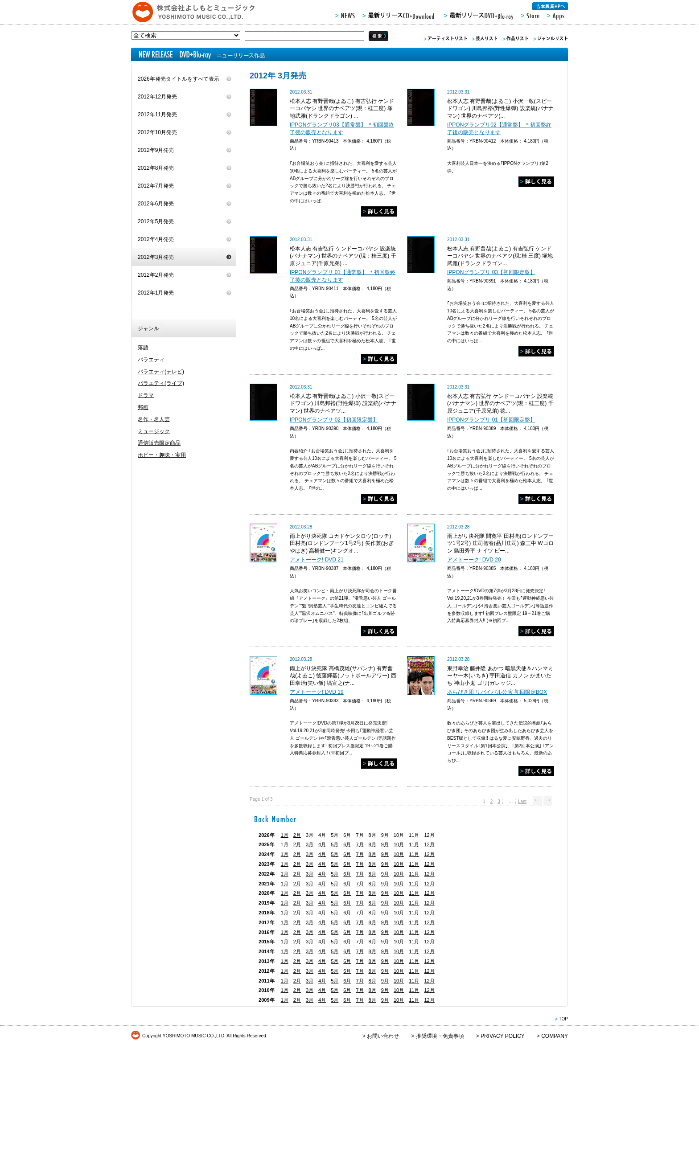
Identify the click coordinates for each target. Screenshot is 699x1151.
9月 (385, 844)
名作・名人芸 (154, 419)
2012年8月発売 (156, 168)
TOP (563, 1018)
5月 (334, 844)
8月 (372, 844)
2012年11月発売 (157, 114)
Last (522, 801)
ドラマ (146, 395)
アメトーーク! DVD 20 (474, 560)
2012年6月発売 (156, 204)
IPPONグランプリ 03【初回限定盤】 (491, 272)
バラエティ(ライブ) (161, 383)
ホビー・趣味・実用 (162, 455)
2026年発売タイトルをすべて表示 (178, 79)
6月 (347, 844)
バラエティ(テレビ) (161, 372)
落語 (143, 347)
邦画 (143, 407)
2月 (297, 835)
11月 (414, 844)
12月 (429, 844)
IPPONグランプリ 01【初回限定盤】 (491, 420)
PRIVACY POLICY (503, 1036)
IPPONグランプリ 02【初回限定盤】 (334, 420)
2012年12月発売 (157, 97)
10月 (399, 844)
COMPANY (554, 1036)
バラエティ (151, 359)
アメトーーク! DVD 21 (317, 560)
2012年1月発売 (156, 293)
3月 (309, 844)
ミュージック (154, 431)
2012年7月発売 (156, 186)
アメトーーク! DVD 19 (317, 692)
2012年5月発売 (156, 221)
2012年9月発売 (156, 150)
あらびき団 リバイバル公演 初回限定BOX (497, 692)
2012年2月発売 (156, 275)
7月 (359, 844)
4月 (322, 844)
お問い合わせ (383, 1036)
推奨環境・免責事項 (440, 1036)
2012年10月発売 (157, 132)
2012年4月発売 (156, 239)
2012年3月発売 (156, 257)
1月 (284, 835)
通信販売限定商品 (159, 443)
